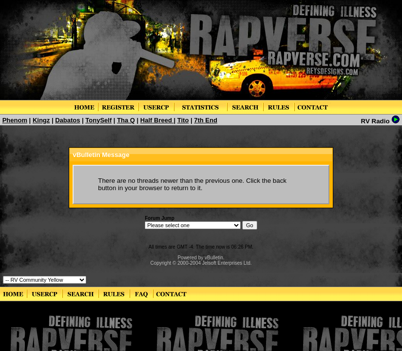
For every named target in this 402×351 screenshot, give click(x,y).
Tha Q (126, 120)
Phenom (14, 120)
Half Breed (157, 120)
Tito (183, 120)
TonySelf (98, 120)
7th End (205, 120)
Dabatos (67, 120)
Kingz (41, 120)
